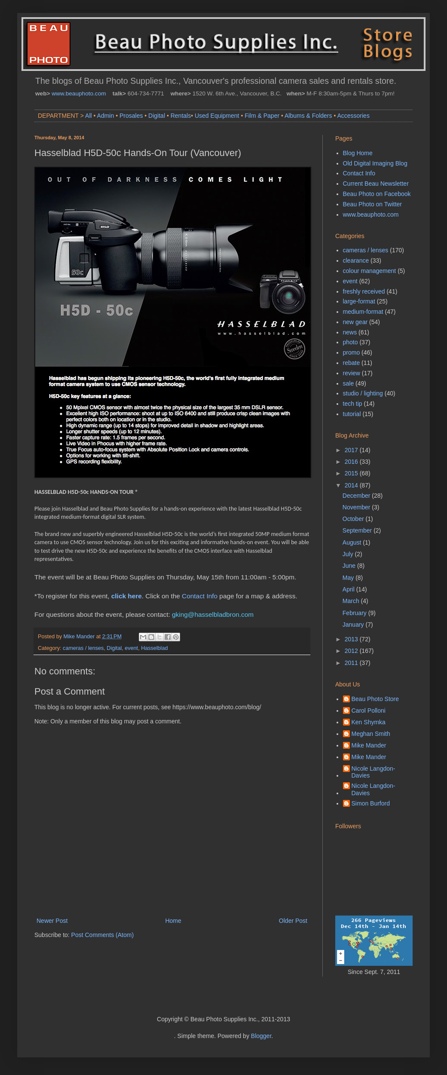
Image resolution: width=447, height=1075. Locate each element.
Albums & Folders (308, 115)
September (358, 530)
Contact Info (199, 596)
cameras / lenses (83, 648)
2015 (352, 473)
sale (348, 383)
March (352, 600)
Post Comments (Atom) (102, 934)
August (353, 542)
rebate (351, 362)
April (349, 589)
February (355, 612)
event (131, 648)
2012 (352, 650)
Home (173, 920)
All (88, 115)
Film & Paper (262, 115)
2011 (352, 662)
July (349, 554)
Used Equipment (217, 115)
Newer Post (52, 920)
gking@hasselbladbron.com (213, 614)
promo (351, 352)
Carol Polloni (369, 710)
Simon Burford (371, 803)
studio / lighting (363, 393)
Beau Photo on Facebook (377, 193)
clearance (356, 260)
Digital (156, 115)
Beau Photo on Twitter (372, 204)
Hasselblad (154, 648)
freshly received (364, 291)
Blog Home (358, 153)
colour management (369, 270)
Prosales (131, 115)
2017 (352, 450)
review (351, 373)
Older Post (293, 920)
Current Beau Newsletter (376, 183)
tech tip (352, 403)
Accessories (353, 115)
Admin (105, 115)
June (350, 565)
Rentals (181, 115)
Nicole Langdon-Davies (373, 772)
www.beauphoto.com (79, 93)
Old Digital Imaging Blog (375, 163)
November (357, 507)
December (357, 495)
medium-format (363, 311)
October (354, 518)
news (350, 332)
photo (350, 342)
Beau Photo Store (375, 698)
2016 (352, 461)
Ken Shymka (369, 722)
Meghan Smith (371, 733)
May (349, 577)
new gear (355, 322)
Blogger (261, 1035)
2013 (352, 639)
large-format (359, 301)
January (354, 624)
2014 (352, 485)
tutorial (352, 413)
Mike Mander (369, 745)
